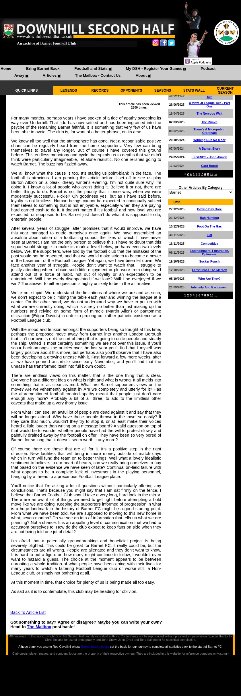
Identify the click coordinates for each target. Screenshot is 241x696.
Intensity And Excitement (209, 287)
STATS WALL (194, 90)
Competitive (209, 243)
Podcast (208, 68)
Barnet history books (95, 646)
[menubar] (120, 72)
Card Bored (209, 165)
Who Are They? (209, 278)
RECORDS (100, 90)
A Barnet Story (209, 148)
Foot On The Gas (209, 226)
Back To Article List (28, 612)
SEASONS (162, 90)
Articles (50, 75)
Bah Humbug (209, 217)
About (141, 75)
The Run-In (209, 122)
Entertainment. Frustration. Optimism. (209, 252)
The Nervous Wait (209, 113)
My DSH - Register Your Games (154, 68)
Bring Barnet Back (42, 68)
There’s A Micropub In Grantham (210, 131)
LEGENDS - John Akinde (210, 157)
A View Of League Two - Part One (209, 104)
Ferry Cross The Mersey (209, 270)
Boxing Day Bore (209, 209)
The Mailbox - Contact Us (97, 75)
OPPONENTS (131, 90)
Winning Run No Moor (209, 140)
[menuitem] (6, 69)
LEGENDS (68, 90)
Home (6, 68)
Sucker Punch (209, 261)
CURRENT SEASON (225, 90)
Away (19, 75)
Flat (209, 235)
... (215, 174)
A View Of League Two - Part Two (209, 95)
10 (211, 174)
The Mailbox (39, 626)
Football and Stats (91, 68)
